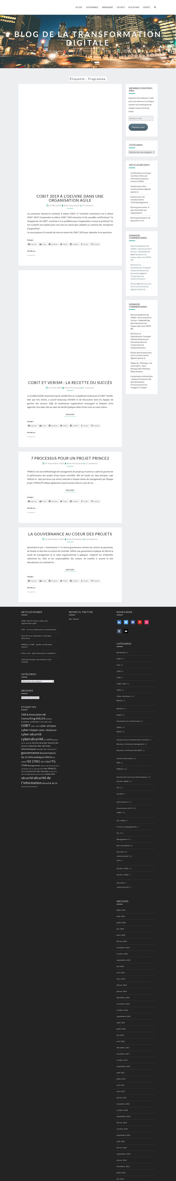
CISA (118, 665)
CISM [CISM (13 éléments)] (45, 722)
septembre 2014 (123, 1154)
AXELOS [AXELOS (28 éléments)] (40, 718)
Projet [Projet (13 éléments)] (23, 771)
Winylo (133, 283)
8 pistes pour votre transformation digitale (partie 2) (141, 189)
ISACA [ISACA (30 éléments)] (48, 757)
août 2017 (121, 1073)
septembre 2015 (123, 1135)
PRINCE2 (120, 769)
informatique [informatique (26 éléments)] (36, 757)
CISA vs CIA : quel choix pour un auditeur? (38, 653)
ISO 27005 (121, 820)
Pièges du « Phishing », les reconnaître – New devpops (141, 366)
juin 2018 (120, 1035)
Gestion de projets (125, 758)
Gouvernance (92, 7)
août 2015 (121, 1141)
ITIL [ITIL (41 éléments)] (53, 761)
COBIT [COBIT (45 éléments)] (25, 725)
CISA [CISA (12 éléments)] (41, 722)
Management (107, 7)
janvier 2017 (122, 1098)
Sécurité (121, 7)
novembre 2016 (123, 1104)
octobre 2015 (122, 1129)
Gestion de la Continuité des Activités (133, 740)
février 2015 (122, 1148)
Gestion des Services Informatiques (132, 777)
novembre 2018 (123, 1004)
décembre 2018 (123, 997)
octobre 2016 (122, 1110)
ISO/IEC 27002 (122, 875)
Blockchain (133, 7)
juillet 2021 (121, 910)
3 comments (92, 463)
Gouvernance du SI (124, 808)
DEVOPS (120, 709)
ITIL (118, 787)
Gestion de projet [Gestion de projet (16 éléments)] (39, 743)
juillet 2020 (121, 922)
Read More (71, 414)
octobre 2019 (122, 954)
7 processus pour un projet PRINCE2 (70, 458)
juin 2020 (120, 929)
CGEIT (119, 659)
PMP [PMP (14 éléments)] (45, 769)
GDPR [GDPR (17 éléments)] (49, 739)
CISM (119, 671)
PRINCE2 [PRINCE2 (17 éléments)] (52, 768)
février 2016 (122, 1123)
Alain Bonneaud (71, 205)
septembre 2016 (123, 1116)
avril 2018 (121, 1041)
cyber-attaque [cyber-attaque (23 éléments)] (48, 725)
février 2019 (122, 985)
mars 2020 (121, 935)
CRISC (119, 690)
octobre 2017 (122, 1060)
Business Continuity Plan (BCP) (129, 750)
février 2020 (122, 941)
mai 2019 (120, 966)
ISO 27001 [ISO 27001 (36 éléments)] (33, 761)
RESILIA (120, 700)
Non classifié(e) (123, 845)
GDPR (119, 727)
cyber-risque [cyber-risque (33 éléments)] (29, 730)
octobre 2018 (122, 1010)
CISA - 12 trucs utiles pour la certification (38, 629)
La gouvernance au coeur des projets (70, 534)
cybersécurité (123, 856)
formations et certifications (128, 721)
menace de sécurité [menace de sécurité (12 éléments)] (48, 766)
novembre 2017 (123, 1054)
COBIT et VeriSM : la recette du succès (70, 382)
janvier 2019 (122, 991)
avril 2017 (121, 1085)
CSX (118, 860)
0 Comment (88, 205)
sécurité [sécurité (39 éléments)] (27, 778)
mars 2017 (121, 1091)
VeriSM (119, 794)
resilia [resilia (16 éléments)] (47, 774)
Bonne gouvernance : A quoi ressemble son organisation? (140, 210)
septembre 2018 (123, 1016)
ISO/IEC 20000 (122, 781)
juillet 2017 (121, 1079)
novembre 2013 (123, 1166)
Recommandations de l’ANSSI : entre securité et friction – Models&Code (141, 249)
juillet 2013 (121, 1173)
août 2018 (121, 1022)
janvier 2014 (122, 1160)
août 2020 (121, 916)
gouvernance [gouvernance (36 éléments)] (30, 753)
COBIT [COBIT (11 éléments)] (50, 722)
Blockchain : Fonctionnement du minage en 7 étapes (139, 385)
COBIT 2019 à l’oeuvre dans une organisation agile (70, 198)
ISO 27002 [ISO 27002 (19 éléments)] (45, 761)
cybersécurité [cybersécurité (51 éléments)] (32, 739)
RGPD (119, 732)
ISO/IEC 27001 (122, 868)
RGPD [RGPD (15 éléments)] (52, 774)
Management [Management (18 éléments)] (34, 765)
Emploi (119, 715)
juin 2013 (120, 1179)
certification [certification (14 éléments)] (35, 722)
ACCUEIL (79, 7)
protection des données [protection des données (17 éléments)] (37, 771)
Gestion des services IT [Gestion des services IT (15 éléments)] (47, 749)
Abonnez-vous (138, 127)
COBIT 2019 (121, 684)
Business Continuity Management (130, 744)
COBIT (119, 812)
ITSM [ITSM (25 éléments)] (24, 765)
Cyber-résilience (124, 696)
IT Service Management (126, 827)
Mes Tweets (74, 619)
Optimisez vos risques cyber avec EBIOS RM (141, 257)
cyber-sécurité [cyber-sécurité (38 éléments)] (31, 734)
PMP (118, 763)
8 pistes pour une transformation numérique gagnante (139, 200)
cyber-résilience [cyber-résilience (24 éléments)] (47, 730)
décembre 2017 (123, 1048)
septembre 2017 (123, 1066)
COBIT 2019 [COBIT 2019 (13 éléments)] (35, 726)
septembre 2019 (123, 960)
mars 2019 (121, 979)
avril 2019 (121, 972)
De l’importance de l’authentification (139, 276)
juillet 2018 (121, 1029)
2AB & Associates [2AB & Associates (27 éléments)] (31, 714)
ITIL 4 (119, 833)
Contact (146, 7)
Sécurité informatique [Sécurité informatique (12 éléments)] (29, 786)
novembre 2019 (123, 947)
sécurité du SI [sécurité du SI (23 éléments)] (49, 783)
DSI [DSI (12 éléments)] (45, 740)
